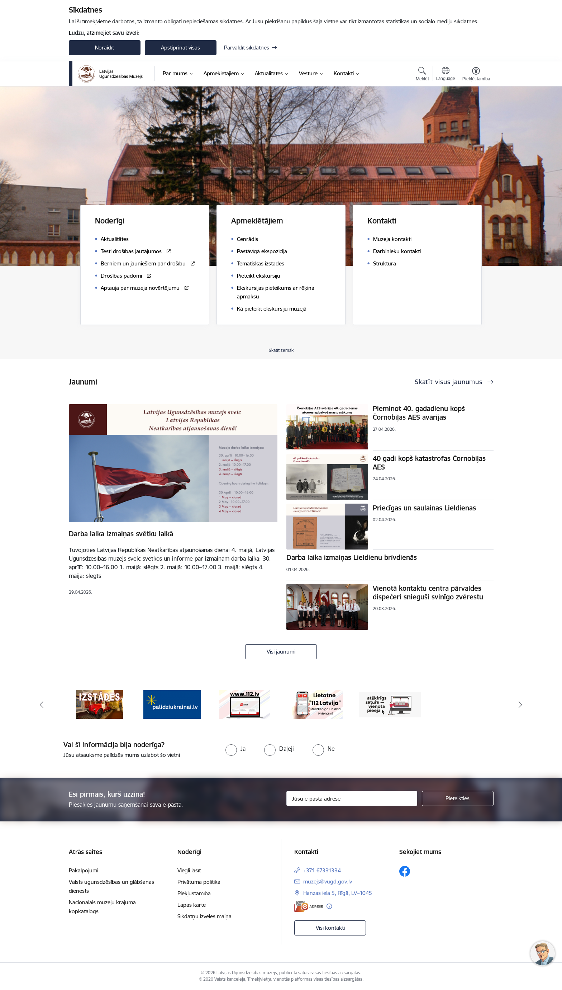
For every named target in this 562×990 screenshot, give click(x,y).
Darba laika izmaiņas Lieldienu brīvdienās (351, 557)
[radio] (235, 748)
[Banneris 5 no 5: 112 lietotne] (317, 704)
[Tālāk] (521, 704)
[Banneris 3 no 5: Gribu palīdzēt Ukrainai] (172, 704)
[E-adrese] (308, 906)
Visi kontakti (330, 927)
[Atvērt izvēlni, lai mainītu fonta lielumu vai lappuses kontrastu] (476, 75)
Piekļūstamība (194, 893)
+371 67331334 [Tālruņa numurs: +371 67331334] (322, 870)
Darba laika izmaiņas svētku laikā (121, 533)
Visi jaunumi (281, 651)
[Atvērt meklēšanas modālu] (422, 75)
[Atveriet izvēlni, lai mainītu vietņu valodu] (446, 74)
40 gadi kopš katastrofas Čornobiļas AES (429, 462)
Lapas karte (191, 904)
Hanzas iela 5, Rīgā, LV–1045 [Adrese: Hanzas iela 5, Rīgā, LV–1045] (337, 893)
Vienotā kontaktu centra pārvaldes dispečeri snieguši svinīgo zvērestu (428, 592)
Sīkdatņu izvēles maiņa (204, 916)
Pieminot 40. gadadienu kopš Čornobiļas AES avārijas (419, 412)
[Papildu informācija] (329, 906)
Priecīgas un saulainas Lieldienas (424, 508)
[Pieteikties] (458, 798)
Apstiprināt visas (180, 47)
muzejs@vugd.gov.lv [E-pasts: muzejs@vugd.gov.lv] (327, 881)
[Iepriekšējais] (41, 704)
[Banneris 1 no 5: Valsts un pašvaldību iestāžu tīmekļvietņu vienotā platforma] (390, 704)
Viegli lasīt (189, 870)
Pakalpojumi (83, 870)
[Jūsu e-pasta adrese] (351, 798)
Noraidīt (104, 47)
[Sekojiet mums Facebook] (404, 871)
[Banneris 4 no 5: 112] (244, 704)
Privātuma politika (198, 881)
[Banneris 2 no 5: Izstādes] (99, 704)
